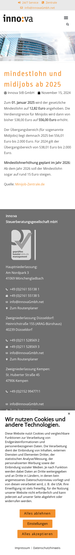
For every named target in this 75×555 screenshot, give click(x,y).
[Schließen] (69, 413)
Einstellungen (37, 523)
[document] (37, 462)
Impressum (22, 548)
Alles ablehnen (37, 513)
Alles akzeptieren (37, 534)
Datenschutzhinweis (46, 548)
